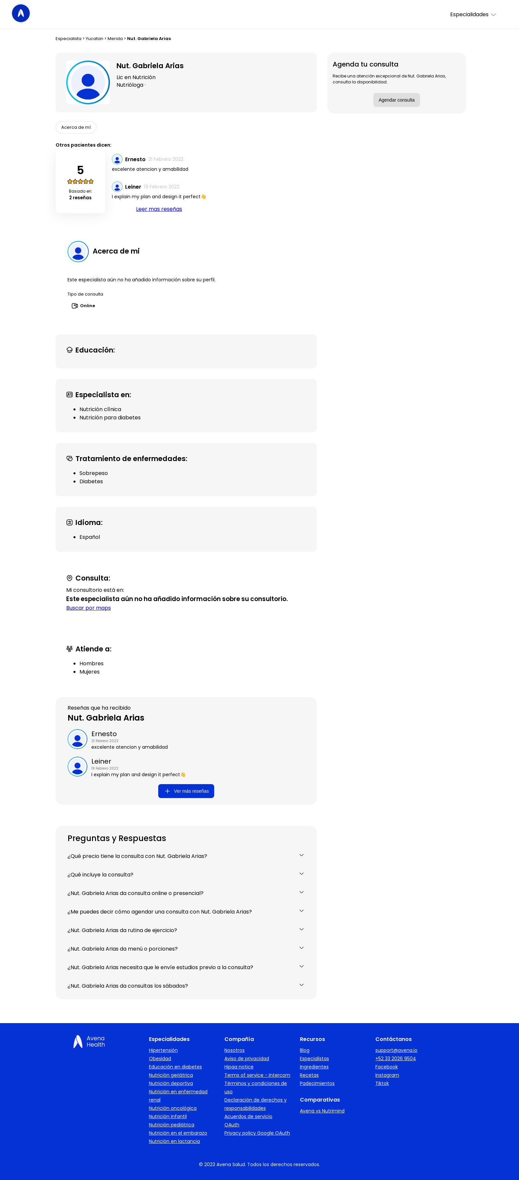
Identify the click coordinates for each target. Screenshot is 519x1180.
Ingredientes (314, 1066)
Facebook (386, 1066)
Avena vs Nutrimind (322, 1111)
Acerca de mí (76, 127)
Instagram (387, 1075)
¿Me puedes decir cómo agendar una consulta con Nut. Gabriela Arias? (186, 912)
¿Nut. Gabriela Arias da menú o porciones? (186, 949)
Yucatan (94, 38)
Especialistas (314, 1058)
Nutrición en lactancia (174, 1141)
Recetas (309, 1075)
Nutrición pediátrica (171, 1124)
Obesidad (160, 1058)
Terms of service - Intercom (257, 1075)
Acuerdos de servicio (248, 1116)
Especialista (68, 38)
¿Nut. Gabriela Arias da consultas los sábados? (186, 986)
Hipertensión (163, 1050)
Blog (304, 1050)
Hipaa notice (239, 1066)
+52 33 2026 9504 (395, 1058)
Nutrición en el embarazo (178, 1133)
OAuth (231, 1124)
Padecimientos (317, 1083)
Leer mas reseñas (159, 209)
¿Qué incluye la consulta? (186, 874)
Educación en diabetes (175, 1066)
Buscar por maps (88, 608)
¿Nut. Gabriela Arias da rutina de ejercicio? (186, 930)
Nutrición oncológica (173, 1108)
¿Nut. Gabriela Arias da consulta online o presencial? (186, 893)
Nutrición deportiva (171, 1083)
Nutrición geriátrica (171, 1075)
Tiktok (382, 1083)
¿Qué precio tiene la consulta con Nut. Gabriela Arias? (186, 856)
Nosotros (234, 1050)
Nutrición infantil (168, 1116)
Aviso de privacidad (246, 1058)
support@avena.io (396, 1050)
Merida (115, 38)
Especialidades (473, 14)
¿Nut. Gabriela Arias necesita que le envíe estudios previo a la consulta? (186, 967)
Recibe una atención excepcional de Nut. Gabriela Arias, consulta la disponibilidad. (389, 79)
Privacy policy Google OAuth (257, 1133)
